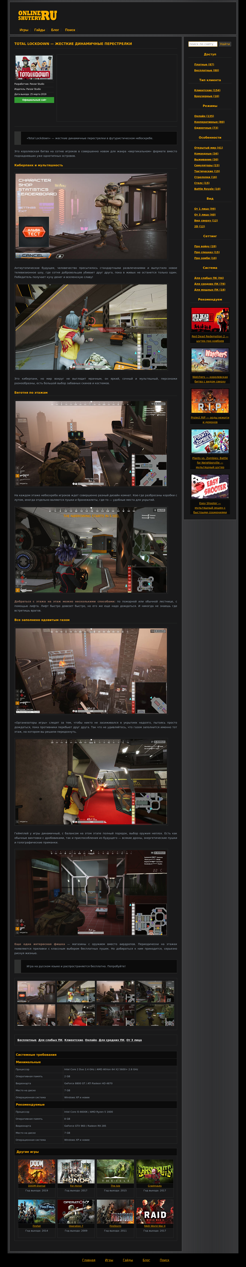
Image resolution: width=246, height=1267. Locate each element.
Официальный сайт (34, 100)
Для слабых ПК (50, 1040)
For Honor (76, 1185)
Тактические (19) (207, 171)
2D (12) (199, 226)
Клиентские (73, 1040)
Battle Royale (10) (207, 188)
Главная (88, 1260)
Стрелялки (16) (205, 177)
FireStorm (115, 1226)
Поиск (70, 30)
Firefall (37, 1226)
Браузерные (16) (206, 96)
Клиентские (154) (207, 90)
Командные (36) (206, 153)
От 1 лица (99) (205, 208)
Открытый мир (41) (208, 147)
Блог (55, 30)
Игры (24, 30)
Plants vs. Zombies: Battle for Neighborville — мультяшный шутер (210, 463)
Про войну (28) (205, 246)
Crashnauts (155, 1185)
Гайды (39, 30)
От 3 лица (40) (205, 214)
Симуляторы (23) (206, 165)
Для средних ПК (112, 1040)
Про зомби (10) (205, 258)
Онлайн (91, 1040)
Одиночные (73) (206, 127)
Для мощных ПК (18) (209, 289)
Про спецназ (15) (207, 252)
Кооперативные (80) (209, 121)
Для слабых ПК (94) (209, 277)
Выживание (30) (206, 159)
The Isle (115, 1185)
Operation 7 (76, 1226)
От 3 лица (134, 1040)
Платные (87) (204, 64)
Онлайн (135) (204, 116)
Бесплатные (27, 1040)
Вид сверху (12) (206, 220)
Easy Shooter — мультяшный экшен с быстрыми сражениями (210, 508)
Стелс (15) (201, 182)
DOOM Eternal (36, 1185)
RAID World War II (154, 1226)
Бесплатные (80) (206, 70)
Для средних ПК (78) (209, 283)
